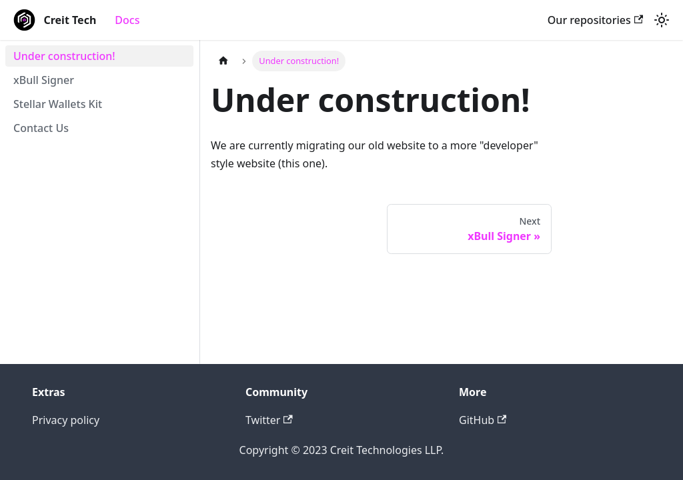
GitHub (482, 420)
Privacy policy (65, 420)
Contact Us (41, 128)
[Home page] (223, 61)
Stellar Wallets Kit (57, 104)
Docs (127, 20)
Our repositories (595, 20)
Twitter (269, 420)
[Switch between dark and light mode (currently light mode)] (661, 20)
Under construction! (64, 56)
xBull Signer (43, 80)
